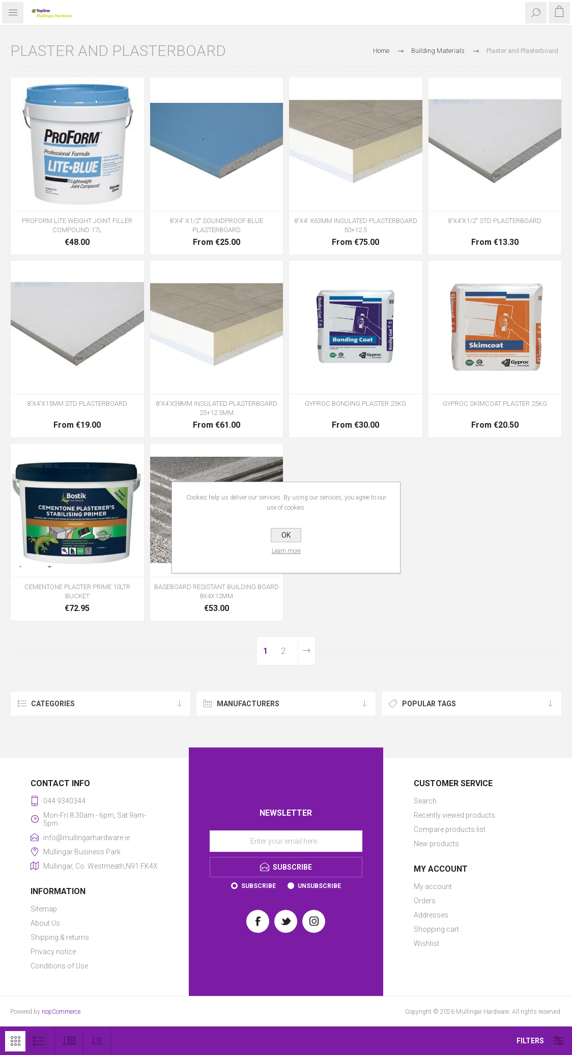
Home (381, 50)
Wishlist (426, 943)
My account (433, 886)
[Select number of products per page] (69, 1041)
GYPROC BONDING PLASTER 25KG (355, 403)
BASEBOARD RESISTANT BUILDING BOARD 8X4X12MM (216, 591)
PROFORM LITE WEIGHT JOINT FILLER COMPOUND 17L (77, 225)
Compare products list (449, 829)
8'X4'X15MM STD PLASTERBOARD (77, 403)
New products (436, 844)
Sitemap (44, 909)
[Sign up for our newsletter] (286, 841)
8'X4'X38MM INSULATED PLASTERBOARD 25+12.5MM (216, 408)
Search (425, 801)
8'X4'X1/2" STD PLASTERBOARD (494, 221)
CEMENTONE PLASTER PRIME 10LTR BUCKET (77, 591)
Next (307, 651)
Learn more (286, 550)
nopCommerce (61, 1011)
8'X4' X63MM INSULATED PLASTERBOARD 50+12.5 (355, 225)
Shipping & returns (60, 937)
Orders (425, 901)
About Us (45, 923)
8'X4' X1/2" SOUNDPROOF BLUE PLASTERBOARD (216, 225)
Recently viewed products (454, 815)
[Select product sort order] (97, 1041)
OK (286, 535)
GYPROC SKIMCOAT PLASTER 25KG (495, 403)
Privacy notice (53, 952)
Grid (15, 1041)
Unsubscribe (319, 886)
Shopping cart (436, 929)
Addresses (431, 915)
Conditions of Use (59, 966)
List (38, 1041)
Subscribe (258, 886)
